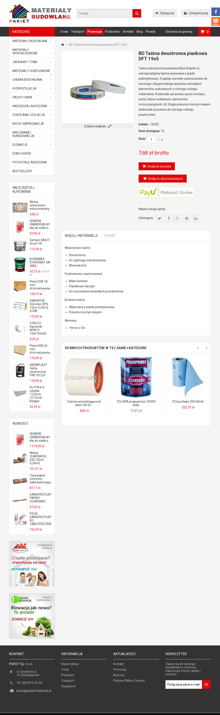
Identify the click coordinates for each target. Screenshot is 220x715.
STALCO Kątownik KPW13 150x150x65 (38, 328)
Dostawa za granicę (179, 31)
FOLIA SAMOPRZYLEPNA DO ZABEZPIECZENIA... (40, 519)
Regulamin (68, 687)
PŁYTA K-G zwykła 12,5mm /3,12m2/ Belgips (37, 394)
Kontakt (128, 31)
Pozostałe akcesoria (29, 162)
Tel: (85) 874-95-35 (29, 684)
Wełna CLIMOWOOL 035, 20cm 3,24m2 (38, 458)
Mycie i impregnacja (32, 123)
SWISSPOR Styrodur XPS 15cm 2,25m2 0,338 (39, 306)
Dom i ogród (21, 153)
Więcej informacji (81, 236)
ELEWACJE (32, 144)
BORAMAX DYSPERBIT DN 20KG (40, 262)
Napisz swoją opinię (152, 209)
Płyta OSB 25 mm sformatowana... (40, 349)
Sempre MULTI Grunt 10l (39, 241)
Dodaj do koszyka (159, 166)
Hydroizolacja (32, 88)
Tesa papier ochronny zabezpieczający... (40, 479)
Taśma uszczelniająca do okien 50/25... (84, 403)
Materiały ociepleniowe (32, 72)
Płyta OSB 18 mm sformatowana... (40, 285)
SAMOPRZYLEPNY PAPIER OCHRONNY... (40, 498)
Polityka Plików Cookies (129, 682)
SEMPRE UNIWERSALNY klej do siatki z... (40, 224)
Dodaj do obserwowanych (163, 178)
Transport (77, 31)
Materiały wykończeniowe (32, 51)
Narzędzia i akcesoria (32, 106)
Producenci (112, 31)
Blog (140, 31)
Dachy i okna (32, 97)
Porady (150, 31)
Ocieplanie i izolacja (32, 115)
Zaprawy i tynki (32, 62)
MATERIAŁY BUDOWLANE (32, 41)
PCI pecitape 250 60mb (188, 401)
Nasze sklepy (70, 665)
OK (206, 686)
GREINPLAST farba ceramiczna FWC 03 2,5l (38, 370)
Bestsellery (22, 171)
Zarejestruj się (196, 13)
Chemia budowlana (32, 79)
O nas (64, 31)
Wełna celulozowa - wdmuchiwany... (40, 205)
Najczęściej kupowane (23, 190)
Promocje (94, 31)
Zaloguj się (165, 13)
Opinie (109, 236)
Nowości (20, 423)
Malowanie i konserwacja (32, 134)
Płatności (67, 676)
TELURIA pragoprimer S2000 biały (136, 403)
